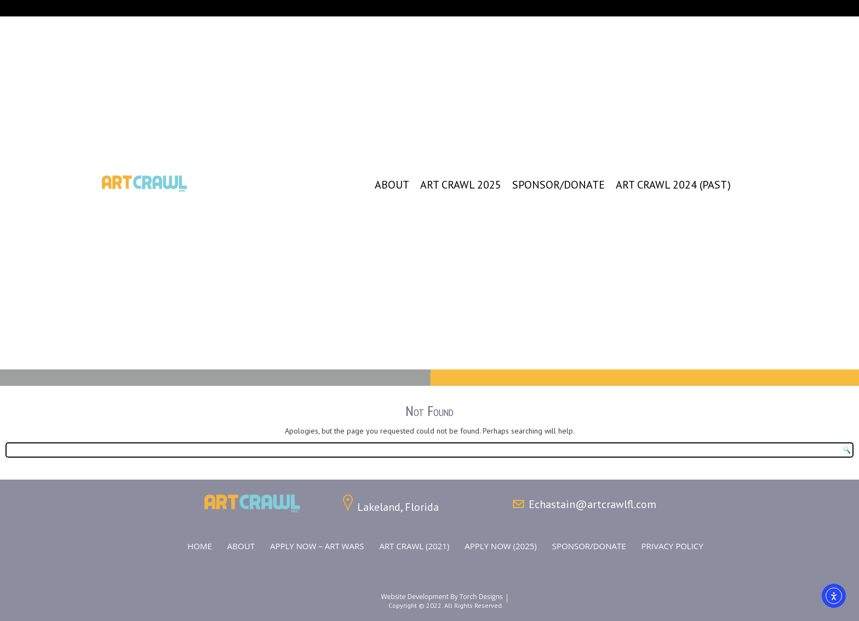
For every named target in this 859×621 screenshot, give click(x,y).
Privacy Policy (672, 545)
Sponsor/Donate (558, 185)
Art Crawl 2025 (460, 185)
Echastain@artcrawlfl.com (592, 504)
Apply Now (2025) (501, 545)
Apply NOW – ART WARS (317, 545)
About (392, 185)
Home (199, 545)
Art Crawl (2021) (414, 545)
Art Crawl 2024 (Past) (673, 185)
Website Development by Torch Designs (441, 596)
